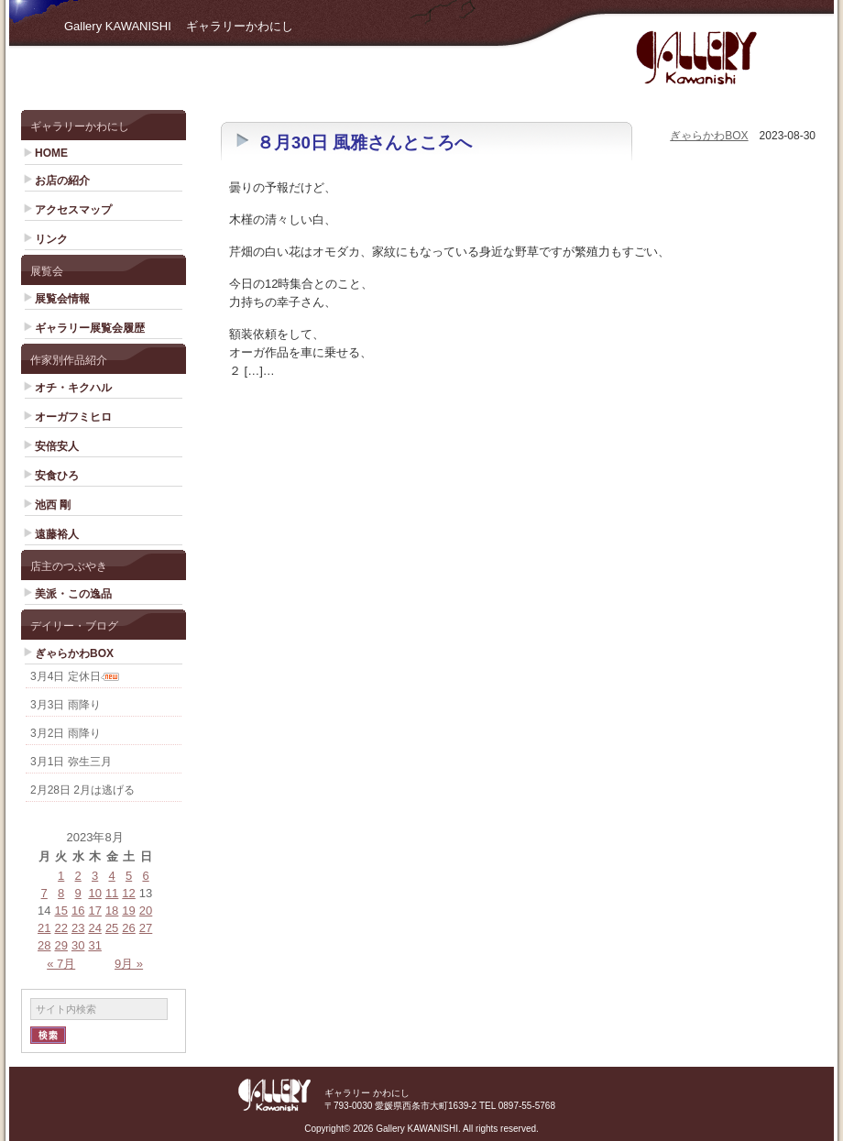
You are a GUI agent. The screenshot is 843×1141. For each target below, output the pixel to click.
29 (60, 945)
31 (94, 945)
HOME (51, 153)
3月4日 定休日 (65, 676)
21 (44, 928)
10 (94, 893)
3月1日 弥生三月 (71, 761)
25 (111, 928)
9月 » (129, 964)
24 (94, 928)
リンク (51, 239)
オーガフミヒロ (73, 417)
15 (60, 910)
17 (94, 910)
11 (111, 893)
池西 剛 (53, 505)
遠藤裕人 (57, 534)
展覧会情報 (62, 298)
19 (128, 910)
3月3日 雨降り (65, 704)
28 (44, 945)
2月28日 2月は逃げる (82, 790)
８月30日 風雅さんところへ (364, 142)
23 (77, 928)
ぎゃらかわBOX (74, 653)
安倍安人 (57, 446)
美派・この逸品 (73, 593)
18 (111, 910)
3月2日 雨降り (65, 733)
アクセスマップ (73, 209)
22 (60, 928)
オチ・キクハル (73, 387)
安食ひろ (57, 475)
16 (77, 910)
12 (128, 893)
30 (77, 945)
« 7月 (61, 964)
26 (128, 928)
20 (145, 910)
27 (145, 928)
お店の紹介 (62, 180)
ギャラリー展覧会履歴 (90, 328)
